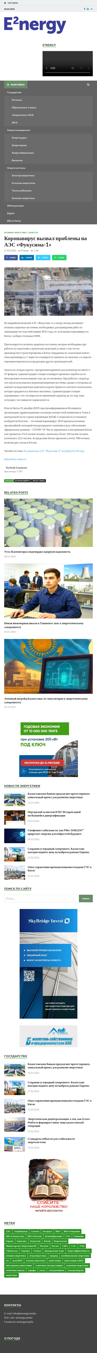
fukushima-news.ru (15, 459)
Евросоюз (22, 1241)
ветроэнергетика (37, 1255)
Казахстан (35, 1241)
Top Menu (13, 3)
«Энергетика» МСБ (23, 114)
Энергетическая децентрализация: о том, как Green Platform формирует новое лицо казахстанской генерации (59, 1122)
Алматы (35, 1231)
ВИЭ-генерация (72, 1231)
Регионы (17, 99)
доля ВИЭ (17, 1260)
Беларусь (47, 1231)
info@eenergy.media (24, 1313)
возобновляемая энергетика (75, 1255)
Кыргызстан (60, 1241)
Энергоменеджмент (18, 129)
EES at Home (14, 220)
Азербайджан (20, 1231)
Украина (25, 1250)
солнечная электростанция (48, 1265)
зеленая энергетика (35, 1260)
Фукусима (39, 480)
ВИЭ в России (35, 1236)
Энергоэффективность (78, 1250)
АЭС (8, 1231)
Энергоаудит (19, 137)
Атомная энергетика (23, 182)
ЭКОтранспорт (15, 205)
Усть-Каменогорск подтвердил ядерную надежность (37, 551)
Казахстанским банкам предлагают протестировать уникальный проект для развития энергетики (59, 795)
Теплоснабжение (21, 190)
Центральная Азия (54, 1250)
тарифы (32, 1270)
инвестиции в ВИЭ (73, 1260)
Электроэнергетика (23, 175)
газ (7, 1260)
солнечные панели (15, 1270)
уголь (42, 1270)
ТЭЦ (82, 1246)
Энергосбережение (23, 152)
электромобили (56, 1270)
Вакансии (17, 160)
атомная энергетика (16, 1255)
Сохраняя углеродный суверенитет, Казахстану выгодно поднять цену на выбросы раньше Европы (58, 850)
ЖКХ (14, 122)
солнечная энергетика (77, 1265)
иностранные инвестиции (19, 1265)
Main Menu (18, 84)
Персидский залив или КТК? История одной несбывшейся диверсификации (54, 813)
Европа (9, 1241)
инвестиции (55, 1260)
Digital (10, 213)
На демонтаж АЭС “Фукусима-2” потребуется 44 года (54, 450)
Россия (55, 1246)
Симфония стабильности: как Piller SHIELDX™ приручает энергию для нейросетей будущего (56, 832)
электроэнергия (75, 1270)
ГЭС (68, 1236)
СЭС (73, 1246)
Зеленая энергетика (23, 197)
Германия (79, 1236)
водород (54, 1255)
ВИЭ (58, 1231)
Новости (33, 232)
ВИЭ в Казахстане (15, 1236)
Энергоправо (19, 145)
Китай (47, 1241)
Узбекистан (11, 1250)
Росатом (44, 1246)
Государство (14, 92)
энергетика (11, 1275)
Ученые (37, 1250)
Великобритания (53, 1236)
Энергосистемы (16, 167)
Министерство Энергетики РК (21, 1246)
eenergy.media (24, 1317)
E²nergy (25, 250)
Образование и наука (24, 107)
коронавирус (23, 480)
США (65, 1246)
